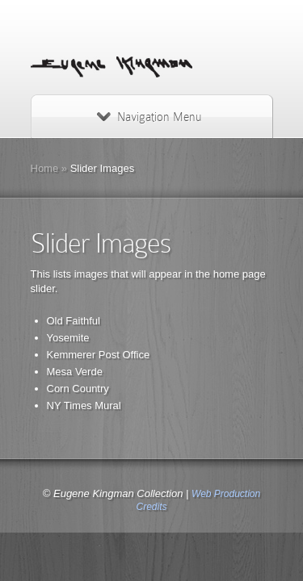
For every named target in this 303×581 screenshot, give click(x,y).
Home (45, 168)
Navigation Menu (149, 117)
